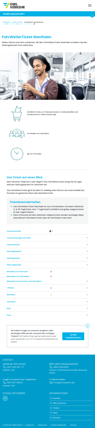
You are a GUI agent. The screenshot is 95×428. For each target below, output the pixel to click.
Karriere (55, 417)
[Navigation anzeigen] (89, 5)
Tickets (54, 408)
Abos (53, 412)
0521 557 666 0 (13, 382)
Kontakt (55, 398)
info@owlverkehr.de (62, 382)
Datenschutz (42, 425)
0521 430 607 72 (13, 367)
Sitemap (73, 425)
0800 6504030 (58, 367)
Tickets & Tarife (16, 24)
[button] (47, 240)
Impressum (30, 425)
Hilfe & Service (58, 403)
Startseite (6, 24)
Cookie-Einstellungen (58, 425)
